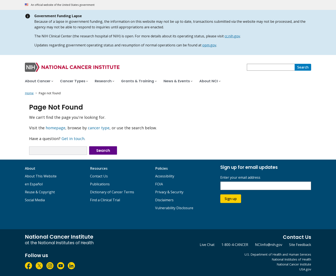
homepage (55, 127)
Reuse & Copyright (40, 192)
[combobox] (271, 67)
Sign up (231, 198)
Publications (100, 184)
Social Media (35, 200)
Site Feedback (300, 244)
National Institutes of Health (291, 259)
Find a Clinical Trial (105, 200)
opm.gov (209, 45)
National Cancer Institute (294, 264)
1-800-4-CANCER (234, 244)
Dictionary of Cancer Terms (112, 192)
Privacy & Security (169, 192)
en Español (34, 184)
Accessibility (164, 176)
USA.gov (305, 269)
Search (103, 150)
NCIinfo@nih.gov (268, 244)
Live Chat (207, 244)
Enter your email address (240, 177)
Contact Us (99, 176)
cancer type (99, 127)
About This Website (41, 176)
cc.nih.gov (232, 36)
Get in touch (73, 138)
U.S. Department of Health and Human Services (277, 254)
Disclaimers (164, 200)
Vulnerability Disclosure (174, 208)
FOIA (159, 184)
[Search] (303, 67)
